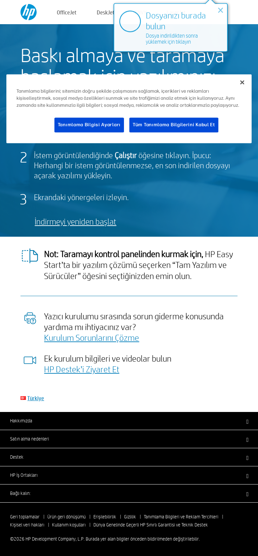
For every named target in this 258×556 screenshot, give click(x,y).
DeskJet (106, 12)
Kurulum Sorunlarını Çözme (91, 337)
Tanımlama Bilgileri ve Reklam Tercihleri (181, 517)
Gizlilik (130, 517)
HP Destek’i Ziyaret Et (81, 369)
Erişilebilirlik (104, 517)
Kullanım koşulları (69, 525)
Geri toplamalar (25, 517)
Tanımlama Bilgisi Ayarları (89, 125)
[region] (129, 109)
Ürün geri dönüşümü (66, 517)
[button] (129, 421)
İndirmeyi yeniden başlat (75, 221)
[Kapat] (242, 82)
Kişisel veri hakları (27, 525)
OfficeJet (67, 12)
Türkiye (35, 398)
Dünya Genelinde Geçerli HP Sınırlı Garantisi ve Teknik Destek (150, 525)
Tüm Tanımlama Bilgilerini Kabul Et (174, 125)
